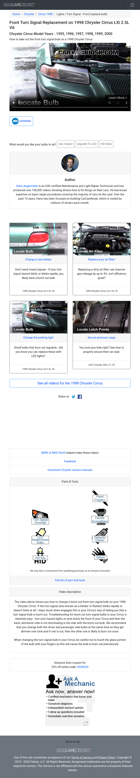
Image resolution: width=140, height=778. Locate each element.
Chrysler (29, 14)
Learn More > (118, 98)
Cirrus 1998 (45, 14)
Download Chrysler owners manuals (70, 470)
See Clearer (65, 144)
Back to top (73, 741)
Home (16, 14)
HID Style (106, 144)
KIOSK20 (83, 667)
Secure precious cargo (102, 337)
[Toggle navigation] (132, 4)
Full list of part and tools (70, 580)
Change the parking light (38, 337)
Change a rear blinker (38, 259)
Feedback (70, 461)
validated (21, 121)
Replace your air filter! (101, 259)
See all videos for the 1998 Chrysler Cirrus (70, 383)
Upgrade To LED (86, 144)
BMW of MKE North (53, 452)
